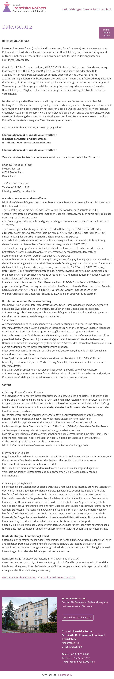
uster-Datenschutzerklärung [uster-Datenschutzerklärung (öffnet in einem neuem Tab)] (20, 577)
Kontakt (106, 9)
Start (64, 9)
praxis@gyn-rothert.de (82, 662)
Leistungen (75, 9)
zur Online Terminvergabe (77, 617)
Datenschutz (49, 675)
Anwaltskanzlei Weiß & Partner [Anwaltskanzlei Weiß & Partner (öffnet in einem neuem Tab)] (58, 577)
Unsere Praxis (91, 9)
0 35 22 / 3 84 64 (80, 654)
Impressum (66, 675)
